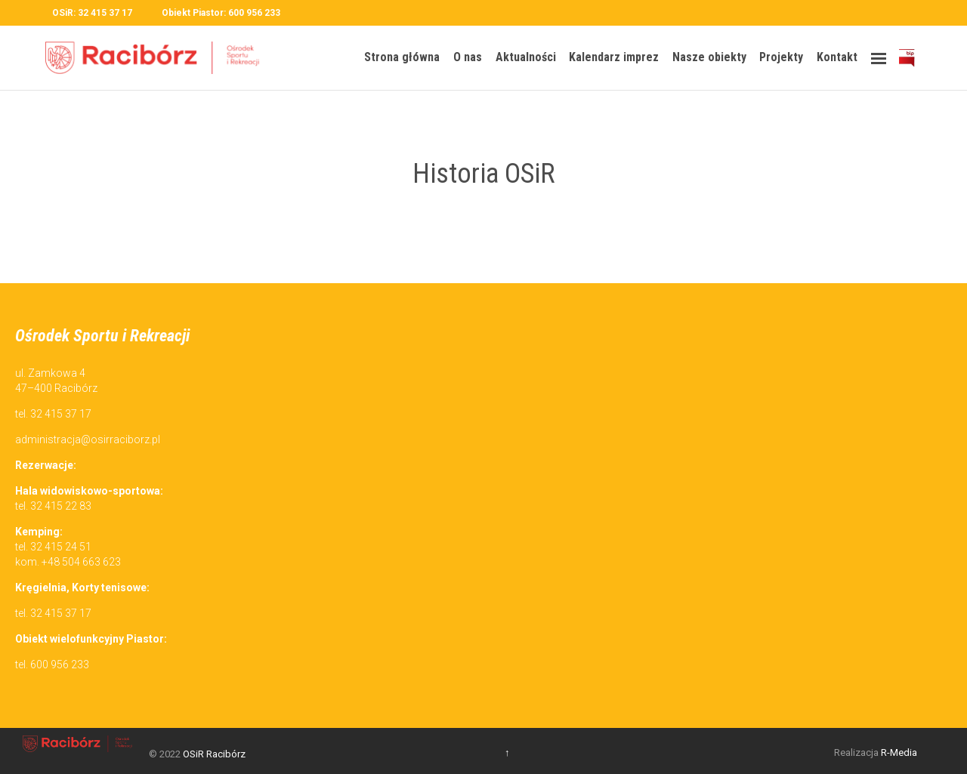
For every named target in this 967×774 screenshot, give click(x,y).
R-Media (899, 752)
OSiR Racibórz (214, 754)
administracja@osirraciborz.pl (87, 439)
